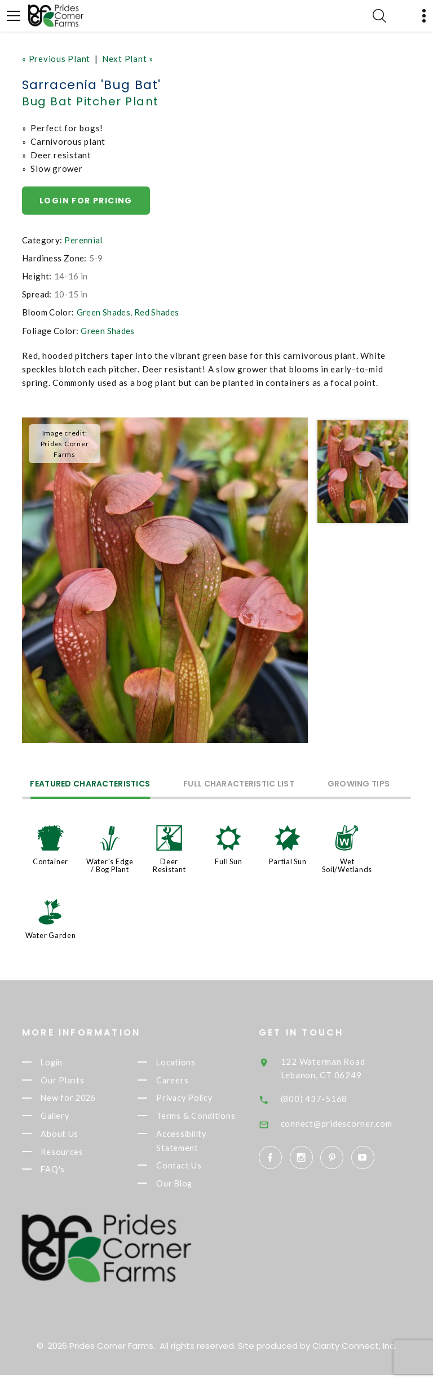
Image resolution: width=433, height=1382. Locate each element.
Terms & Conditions (213, 1119)
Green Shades (104, 312)
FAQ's (70, 1175)
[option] (165, 580)
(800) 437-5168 (336, 1099)
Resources (79, 1156)
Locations (193, 1062)
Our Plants (80, 1081)
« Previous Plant (56, 59)
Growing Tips (360, 784)
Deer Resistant (169, 865)
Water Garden (50, 935)
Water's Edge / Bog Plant (110, 865)
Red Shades (156, 312)
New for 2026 (86, 1100)
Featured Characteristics (90, 784)
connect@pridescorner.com (358, 1123)
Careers (189, 1081)
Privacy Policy (203, 1100)
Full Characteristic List (239, 784)
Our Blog (192, 1189)
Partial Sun (287, 861)
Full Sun (228, 861)
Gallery (73, 1119)
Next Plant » (127, 59)
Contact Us (196, 1171)
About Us (76, 1137)
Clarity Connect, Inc (353, 1352)
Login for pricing (85, 200)
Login (69, 1062)
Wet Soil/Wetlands (347, 865)
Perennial (83, 240)
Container (50, 861)
